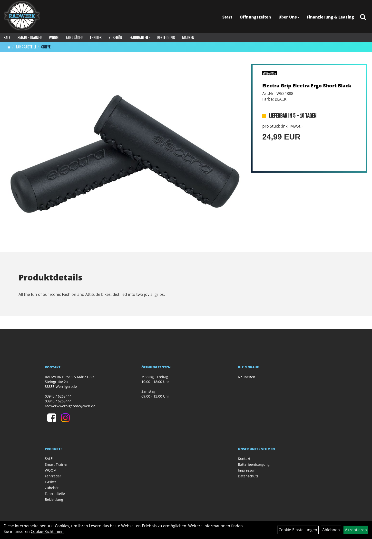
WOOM (54, 37)
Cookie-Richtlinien (47, 531)
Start (227, 17)
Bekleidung (166, 37)
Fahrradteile (139, 37)
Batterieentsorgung (254, 464)
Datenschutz (248, 476)
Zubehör (115, 37)
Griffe (45, 47)
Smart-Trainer (30, 37)
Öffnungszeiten (255, 17)
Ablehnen (331, 529)
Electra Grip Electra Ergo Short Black (306, 85)
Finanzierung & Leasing (330, 17)
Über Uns (288, 17)
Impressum (247, 470)
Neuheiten (246, 377)
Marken (188, 37)
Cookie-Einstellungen (298, 529)
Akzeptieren (356, 529)
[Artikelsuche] (363, 17)
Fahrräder (74, 37)
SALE (7, 37)
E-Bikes (95, 37)
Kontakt (244, 458)
